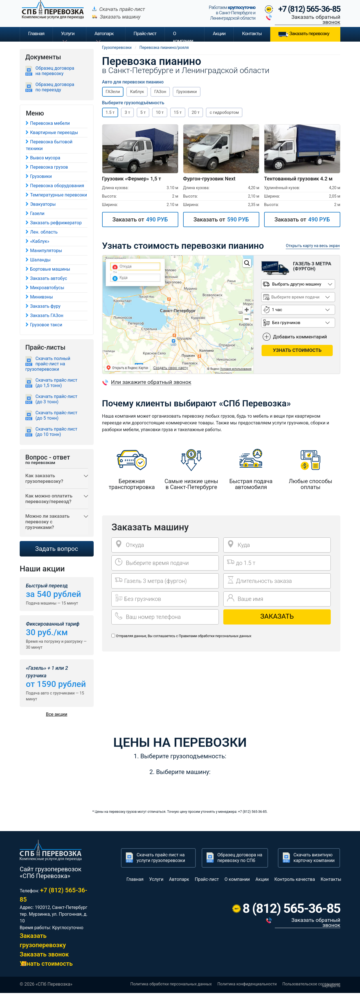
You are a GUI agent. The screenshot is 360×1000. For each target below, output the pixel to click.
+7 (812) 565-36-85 (309, 9)
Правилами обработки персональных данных (215, 636)
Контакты (252, 33)
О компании (183, 36)
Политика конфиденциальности (247, 991)
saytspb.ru (331, 992)
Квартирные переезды (54, 132)
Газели (37, 213)
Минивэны (41, 297)
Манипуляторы (46, 250)
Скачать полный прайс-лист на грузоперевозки (47, 364)
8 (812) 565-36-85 (291, 915)
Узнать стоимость (46, 970)
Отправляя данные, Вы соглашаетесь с (183, 636)
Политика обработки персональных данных (171, 991)
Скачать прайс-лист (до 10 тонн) (56, 431)
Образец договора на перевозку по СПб (239, 864)
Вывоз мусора (45, 157)
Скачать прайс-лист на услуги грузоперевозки (161, 864)
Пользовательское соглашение (311, 991)
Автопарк (104, 33)
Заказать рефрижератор (56, 222)
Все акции (56, 721)
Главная (36, 33)
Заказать (277, 616)
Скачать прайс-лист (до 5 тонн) (56, 415)
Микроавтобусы (47, 287)
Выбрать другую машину (296, 283)
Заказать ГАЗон (46, 315)
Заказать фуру (45, 306)
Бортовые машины (50, 269)
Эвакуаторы (43, 204)
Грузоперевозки (117, 47)
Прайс (145, 33)
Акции (219, 33)
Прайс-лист (207, 886)
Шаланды (40, 260)
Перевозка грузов (49, 167)
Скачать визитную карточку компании (314, 864)
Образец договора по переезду (54, 87)
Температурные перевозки (58, 195)
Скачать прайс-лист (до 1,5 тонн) (56, 382)
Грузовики (41, 176)
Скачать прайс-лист (122, 9)
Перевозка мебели (50, 123)
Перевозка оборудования (57, 185)
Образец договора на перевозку (54, 70)
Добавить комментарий (300, 336)
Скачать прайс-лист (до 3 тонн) (56, 399)
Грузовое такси (46, 324)
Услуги (68, 33)
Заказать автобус (48, 278)
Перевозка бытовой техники (49, 145)
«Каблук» (39, 241)
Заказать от (140, 219)
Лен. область (44, 232)
